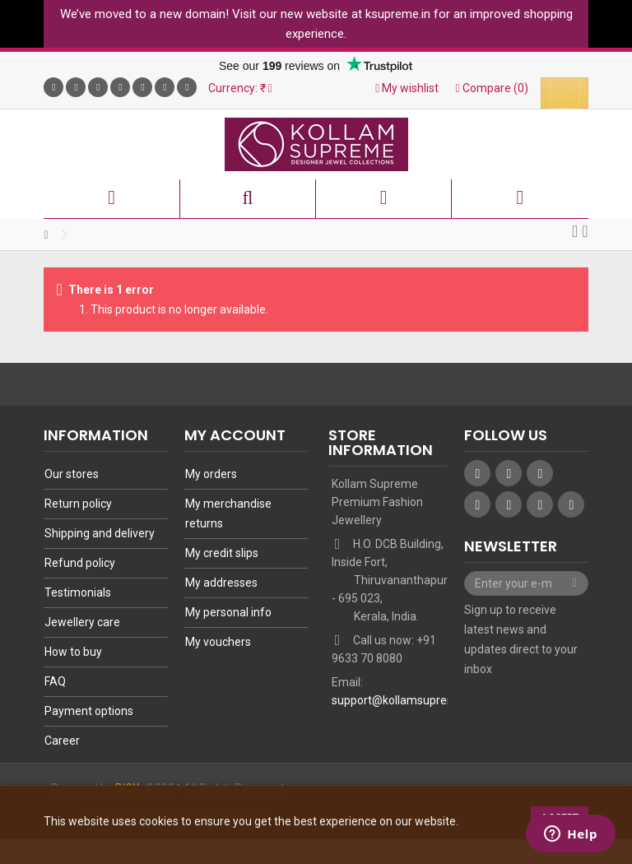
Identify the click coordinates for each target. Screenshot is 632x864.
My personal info (228, 612)
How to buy (73, 651)
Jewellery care (82, 622)
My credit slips (221, 553)
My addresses (221, 582)
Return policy (78, 503)
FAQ (55, 681)
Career (62, 740)
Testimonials (77, 592)
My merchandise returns (228, 513)
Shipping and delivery (99, 533)
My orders (211, 474)
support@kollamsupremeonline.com (426, 700)
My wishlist (407, 88)
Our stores (71, 474)
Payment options (88, 711)
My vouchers (218, 641)
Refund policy (79, 562)
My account (235, 435)
